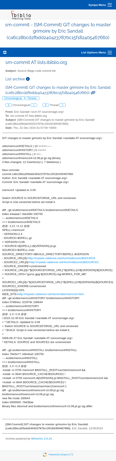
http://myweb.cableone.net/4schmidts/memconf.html (51, 294)
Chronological (13, 98)
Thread (32, 98)
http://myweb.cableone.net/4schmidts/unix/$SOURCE (61, 258)
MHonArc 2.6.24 (41, 438)
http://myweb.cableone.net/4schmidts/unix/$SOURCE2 (64, 262)
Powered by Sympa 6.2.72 (61, 454)
